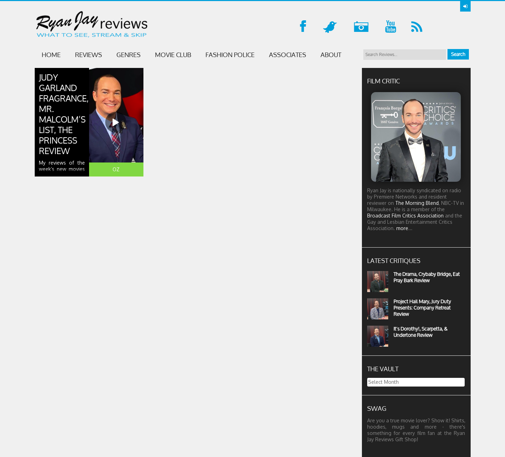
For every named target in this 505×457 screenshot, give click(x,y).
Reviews (88, 54)
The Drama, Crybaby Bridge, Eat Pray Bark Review (426, 277)
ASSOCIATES (287, 54)
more (402, 228)
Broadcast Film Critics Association (405, 216)
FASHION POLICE (230, 54)
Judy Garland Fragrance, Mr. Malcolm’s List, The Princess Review (64, 114)
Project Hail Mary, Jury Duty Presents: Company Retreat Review (422, 307)
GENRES (128, 54)
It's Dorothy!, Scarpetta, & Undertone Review (420, 332)
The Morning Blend (417, 203)
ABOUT (331, 54)
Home (51, 54)
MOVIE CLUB (173, 54)
